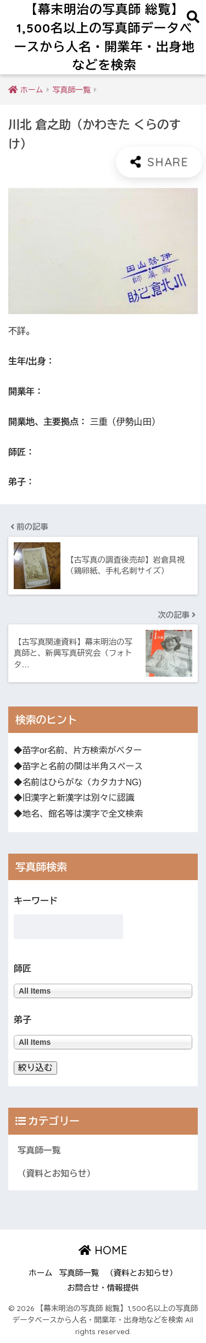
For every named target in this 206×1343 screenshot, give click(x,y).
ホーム (41, 1273)
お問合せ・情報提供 (103, 1287)
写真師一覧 (39, 1150)
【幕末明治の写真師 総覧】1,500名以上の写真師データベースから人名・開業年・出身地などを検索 (104, 37)
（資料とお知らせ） (56, 1173)
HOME (103, 1250)
